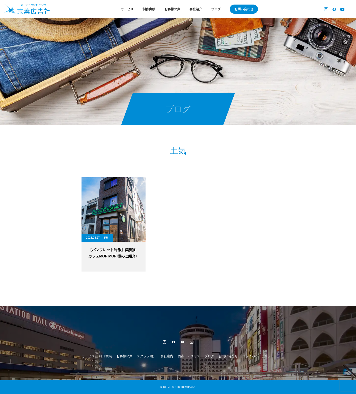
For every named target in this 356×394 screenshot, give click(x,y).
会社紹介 (195, 9)
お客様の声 (172, 9)
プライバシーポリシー (258, 356)
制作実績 (149, 9)
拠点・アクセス (189, 356)
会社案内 (167, 356)
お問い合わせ (243, 9)
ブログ (216, 9)
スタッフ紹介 (146, 356)
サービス (127, 9)
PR (106, 237)
